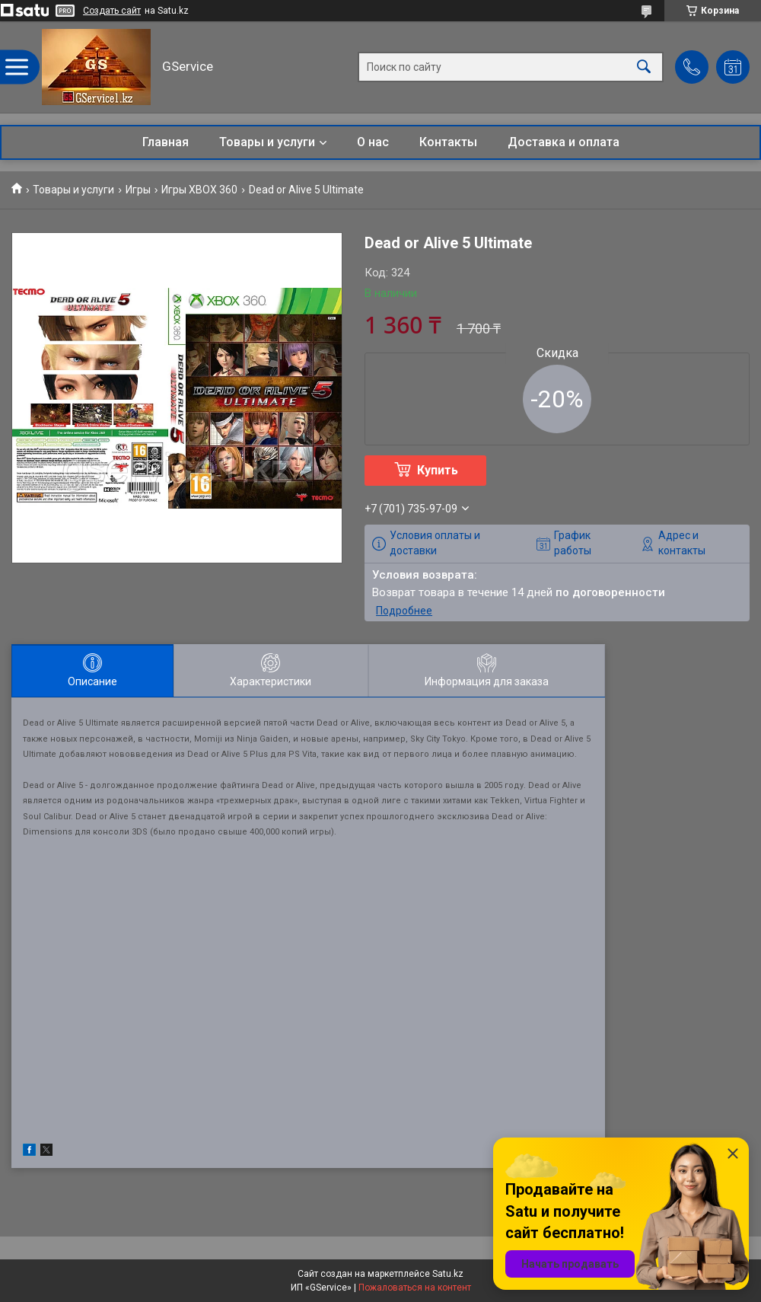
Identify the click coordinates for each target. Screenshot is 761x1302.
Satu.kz (447, 1273)
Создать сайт (112, 10)
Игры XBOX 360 (199, 189)
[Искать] (644, 67)
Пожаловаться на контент (414, 1287)
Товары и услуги (267, 142)
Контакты (448, 142)
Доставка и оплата (563, 142)
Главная (165, 142)
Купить (437, 470)
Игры (138, 189)
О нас (373, 142)
